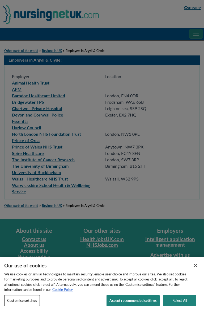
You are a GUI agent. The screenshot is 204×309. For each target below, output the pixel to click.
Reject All (179, 302)
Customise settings (22, 302)
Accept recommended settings (133, 302)
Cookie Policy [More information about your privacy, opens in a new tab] (62, 291)
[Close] (195, 267)
